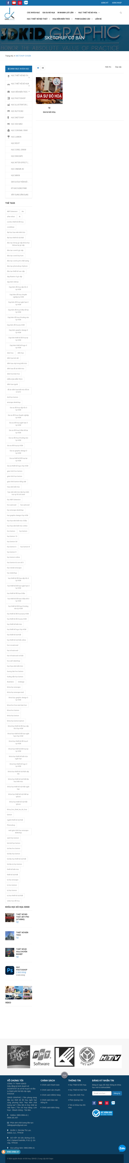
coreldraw (10, 227)
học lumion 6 (11, 547)
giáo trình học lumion (14, 476)
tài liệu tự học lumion (14, 864)
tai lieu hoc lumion (13, 848)
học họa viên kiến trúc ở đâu (17, 521)
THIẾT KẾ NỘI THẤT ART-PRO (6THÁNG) (22, 916)
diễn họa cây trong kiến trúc (17, 363)
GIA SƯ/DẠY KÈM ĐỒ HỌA (21, 182)
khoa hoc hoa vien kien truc (17, 705)
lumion (9, 815)
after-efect (11, 217)
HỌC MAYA (15, 175)
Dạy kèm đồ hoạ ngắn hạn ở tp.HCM (18, 303)
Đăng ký (104, 3)
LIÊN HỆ (98, 19)
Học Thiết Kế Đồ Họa (77, 1085)
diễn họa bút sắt (13, 358)
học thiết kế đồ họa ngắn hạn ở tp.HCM (18, 587)
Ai (19, 217)
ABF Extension (12, 211)
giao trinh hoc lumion (14, 471)
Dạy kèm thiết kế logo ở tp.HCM (18, 346)
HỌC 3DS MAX (17, 124)
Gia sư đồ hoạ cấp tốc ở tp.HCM (18, 409)
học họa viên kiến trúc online (17, 526)
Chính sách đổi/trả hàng (50, 1095)
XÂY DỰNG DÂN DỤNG (19, 195)
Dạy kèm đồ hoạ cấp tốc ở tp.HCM (18, 288)
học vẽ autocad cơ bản (15, 656)
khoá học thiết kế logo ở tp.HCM (18, 765)
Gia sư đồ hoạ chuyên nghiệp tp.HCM (18, 416)
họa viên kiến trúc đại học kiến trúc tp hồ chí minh (18, 493)
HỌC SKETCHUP (17, 118)
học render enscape (14, 568)
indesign (21, 682)
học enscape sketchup (15, 510)
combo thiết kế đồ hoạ (15, 222)
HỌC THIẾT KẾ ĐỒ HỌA (20, 85)
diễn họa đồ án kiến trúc (15, 368)
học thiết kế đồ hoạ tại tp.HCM (18, 614)
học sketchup (12, 573)
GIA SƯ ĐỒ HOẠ (49, 112)
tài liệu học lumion (13, 854)
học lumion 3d (12, 541)
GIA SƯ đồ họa (48, 13)
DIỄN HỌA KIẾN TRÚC (15, 379)
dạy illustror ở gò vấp (14, 276)
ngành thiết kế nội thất (15, 820)
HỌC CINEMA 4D (17, 169)
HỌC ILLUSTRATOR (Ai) (20, 105)
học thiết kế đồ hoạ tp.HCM (17, 619)
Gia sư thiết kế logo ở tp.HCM (17, 466)
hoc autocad (11, 505)
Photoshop (11, 825)
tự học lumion (12, 890)
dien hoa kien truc (13, 374)
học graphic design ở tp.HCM (17, 515)
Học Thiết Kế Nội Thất (77, 1090)
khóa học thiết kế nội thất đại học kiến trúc (18, 780)
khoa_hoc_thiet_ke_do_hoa (17, 809)
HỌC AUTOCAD (17, 111)
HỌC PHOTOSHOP (18, 98)
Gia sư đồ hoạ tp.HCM (15, 445)
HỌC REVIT (15, 143)
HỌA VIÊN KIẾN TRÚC (20, 92)
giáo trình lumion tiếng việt (16, 482)
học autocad (24, 505)
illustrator (10, 682)
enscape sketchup (14, 402)
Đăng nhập (117, 3)
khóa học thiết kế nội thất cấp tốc (18, 773)
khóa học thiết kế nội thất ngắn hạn (18, 788)
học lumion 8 (25, 547)
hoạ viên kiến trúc (61, 19)
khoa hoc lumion (13, 710)
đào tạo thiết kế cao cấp (16, 271)
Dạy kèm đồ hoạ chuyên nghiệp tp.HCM (18, 296)
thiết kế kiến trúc (13, 869)
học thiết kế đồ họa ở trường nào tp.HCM (18, 607)
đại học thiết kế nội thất (15, 238)
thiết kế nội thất (12, 875)
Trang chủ (9, 56)
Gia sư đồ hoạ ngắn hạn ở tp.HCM (18, 424)
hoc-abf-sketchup (13, 661)
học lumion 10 (12, 536)
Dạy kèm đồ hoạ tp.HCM (16, 325)
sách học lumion (13, 838)
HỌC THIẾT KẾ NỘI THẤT (20, 76)
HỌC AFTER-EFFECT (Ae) (21, 163)
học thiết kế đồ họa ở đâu (16, 593)
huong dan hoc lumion (15, 671)
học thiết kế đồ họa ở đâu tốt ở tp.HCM (18, 600)
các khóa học (33, 13)
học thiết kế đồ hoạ (87, 13)
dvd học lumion (12, 397)
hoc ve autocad (12, 645)
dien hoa (10, 353)
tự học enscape (12, 880)
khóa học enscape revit (15, 692)
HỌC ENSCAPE (17, 156)
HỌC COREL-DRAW (18, 150)
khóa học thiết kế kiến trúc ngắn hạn (18, 757)
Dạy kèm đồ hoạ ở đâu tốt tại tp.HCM (18, 311)
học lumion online (13, 557)
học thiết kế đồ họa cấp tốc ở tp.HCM (18, 579)
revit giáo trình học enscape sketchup (18, 831)
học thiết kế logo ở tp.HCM (16, 629)
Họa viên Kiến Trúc (76, 1095)
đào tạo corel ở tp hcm (15, 256)
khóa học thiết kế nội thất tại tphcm (18, 795)
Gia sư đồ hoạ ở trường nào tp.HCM (18, 439)
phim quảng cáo (82, 19)
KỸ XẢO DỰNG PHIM (19, 188)
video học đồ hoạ (13, 901)
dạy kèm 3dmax (13, 282)
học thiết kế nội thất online (16, 640)
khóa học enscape (13, 687)
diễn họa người (12, 384)
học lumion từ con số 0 (15, 562)
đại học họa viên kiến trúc (16, 232)
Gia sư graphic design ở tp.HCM (18, 452)
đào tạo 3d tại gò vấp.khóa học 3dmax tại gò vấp (18, 244)
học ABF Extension (14, 500)
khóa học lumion (13, 716)
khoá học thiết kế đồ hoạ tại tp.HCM (18, 750)
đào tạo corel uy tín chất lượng (18, 261)
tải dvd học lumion (13, 843)
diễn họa (21, 353)
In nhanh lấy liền (65, 13)
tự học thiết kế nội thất (15, 895)
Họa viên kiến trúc (13, 487)
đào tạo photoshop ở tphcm (17, 266)
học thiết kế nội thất (37, 19)
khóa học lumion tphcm (15, 721)
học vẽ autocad (12, 650)
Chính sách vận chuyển (50, 1090)
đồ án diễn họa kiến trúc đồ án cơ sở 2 (18, 391)
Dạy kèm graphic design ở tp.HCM (18, 331)
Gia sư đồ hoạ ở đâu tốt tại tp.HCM (18, 431)
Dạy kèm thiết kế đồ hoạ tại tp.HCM (18, 339)
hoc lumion (11, 531)
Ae (23, 211)
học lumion (23, 531)
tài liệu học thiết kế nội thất (16, 859)
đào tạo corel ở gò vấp (15, 250)
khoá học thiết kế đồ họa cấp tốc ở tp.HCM (18, 727)
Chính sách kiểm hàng (50, 1108)
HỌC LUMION (16, 137)
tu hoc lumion (12, 885)
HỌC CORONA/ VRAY (19, 130)
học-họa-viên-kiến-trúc (15, 666)
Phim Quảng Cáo (75, 1100)
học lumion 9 (11, 552)
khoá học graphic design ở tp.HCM (18, 699)
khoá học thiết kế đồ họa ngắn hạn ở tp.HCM (18, 735)
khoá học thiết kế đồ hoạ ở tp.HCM (18, 742)
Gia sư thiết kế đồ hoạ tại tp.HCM (18, 459)
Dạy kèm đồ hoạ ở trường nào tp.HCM (18, 318)
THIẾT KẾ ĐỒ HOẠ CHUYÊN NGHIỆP (21, 951)
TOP (64, 1075)
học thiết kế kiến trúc (14, 624)
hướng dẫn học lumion (15, 677)
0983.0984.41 (13, 1152)
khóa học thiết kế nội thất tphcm (18, 803)
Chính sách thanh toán (50, 1085)
